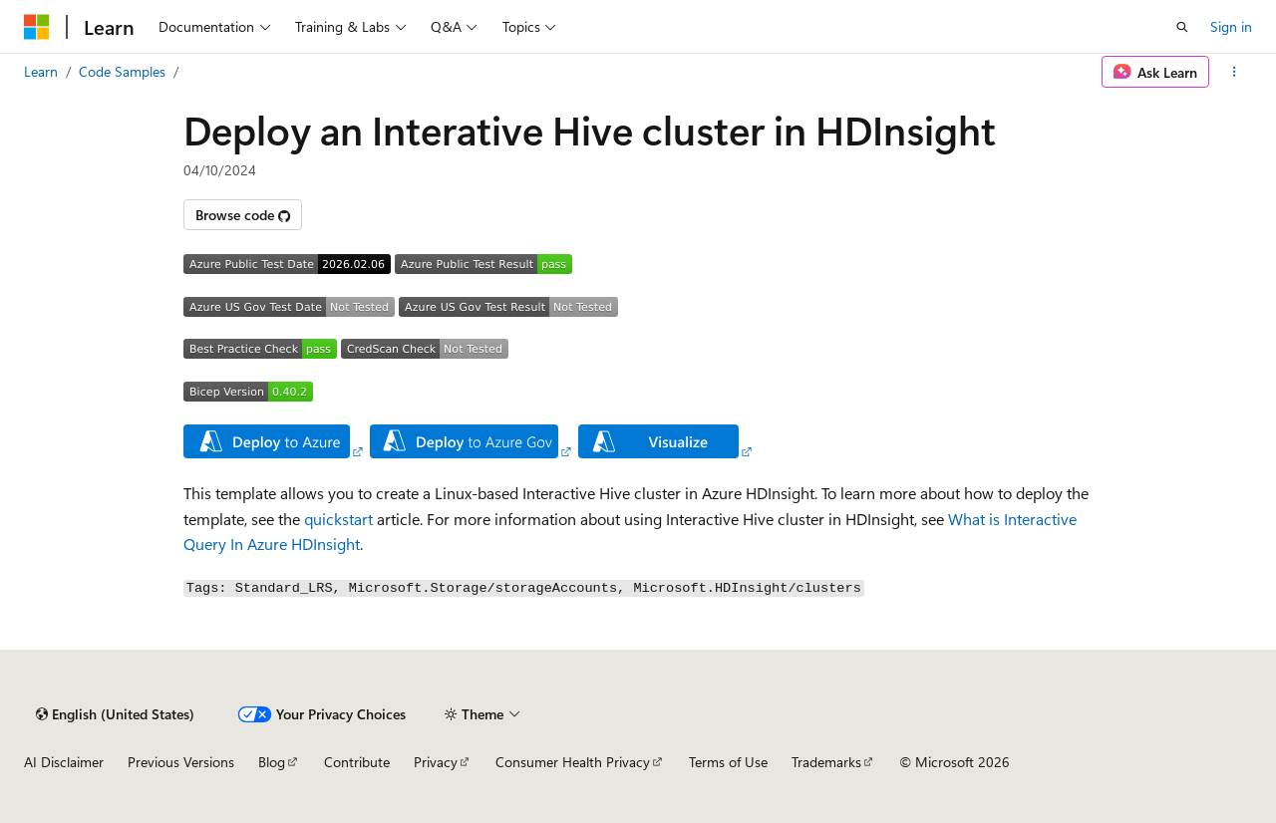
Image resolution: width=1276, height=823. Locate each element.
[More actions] (1234, 72)
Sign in (1231, 26)
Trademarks (826, 761)
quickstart (338, 518)
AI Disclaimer (64, 761)
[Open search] (1182, 27)
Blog (271, 761)
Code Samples (122, 71)
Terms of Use (728, 761)
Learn (41, 71)
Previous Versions (181, 761)
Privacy (436, 761)
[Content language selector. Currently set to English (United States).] (115, 714)
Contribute (357, 761)
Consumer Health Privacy (572, 761)
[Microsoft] (37, 27)
